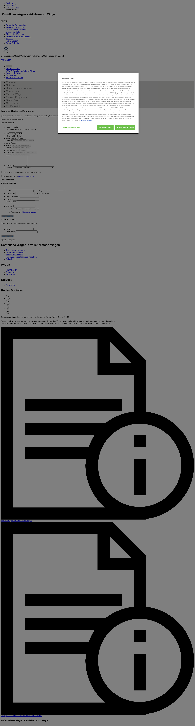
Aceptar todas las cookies (125, 127)
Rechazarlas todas (105, 127)
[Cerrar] (135, 75)
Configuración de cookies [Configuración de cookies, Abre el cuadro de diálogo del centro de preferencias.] (71, 127)
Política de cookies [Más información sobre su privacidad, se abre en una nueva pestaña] (86, 120)
